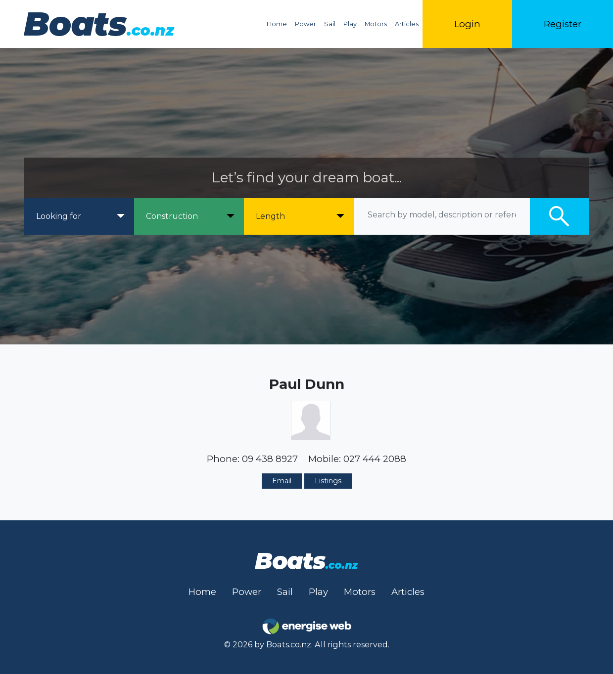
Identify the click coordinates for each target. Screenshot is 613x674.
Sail (329, 24)
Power (305, 24)
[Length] (299, 216)
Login (467, 24)
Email (281, 480)
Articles (407, 24)
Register (562, 24)
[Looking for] (79, 216)
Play (350, 24)
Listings (328, 480)
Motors (376, 24)
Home (277, 24)
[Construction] (189, 216)
